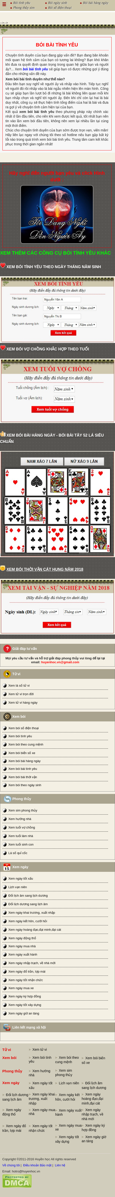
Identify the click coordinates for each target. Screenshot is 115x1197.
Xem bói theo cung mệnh (25, 744)
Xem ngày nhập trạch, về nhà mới (31, 963)
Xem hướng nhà (19, 819)
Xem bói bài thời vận (22, 777)
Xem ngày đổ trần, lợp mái (26, 971)
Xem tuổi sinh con (20, 844)
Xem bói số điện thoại (23, 728)
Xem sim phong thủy (22, 810)
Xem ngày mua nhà (22, 946)
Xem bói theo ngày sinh (24, 785)
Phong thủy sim (23, 7)
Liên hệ (60, 1165)
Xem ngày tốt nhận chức (25, 980)
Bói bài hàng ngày (95, 2)
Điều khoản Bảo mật (37, 1165)
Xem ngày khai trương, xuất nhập (31, 912)
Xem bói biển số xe (21, 753)
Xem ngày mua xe (21, 988)
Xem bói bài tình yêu (22, 769)
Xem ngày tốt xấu (20, 878)
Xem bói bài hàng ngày (24, 761)
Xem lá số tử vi (19, 685)
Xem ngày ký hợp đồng (24, 996)
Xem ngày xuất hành (22, 954)
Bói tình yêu (21, 2)
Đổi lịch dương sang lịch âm (28, 904)
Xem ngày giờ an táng (23, 1013)
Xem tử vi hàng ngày (22, 702)
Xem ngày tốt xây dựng (24, 1005)
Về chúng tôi (11, 1165)
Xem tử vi (39, 1049)
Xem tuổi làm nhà (20, 836)
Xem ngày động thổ (22, 938)
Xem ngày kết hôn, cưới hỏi (27, 921)
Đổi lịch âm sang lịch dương (28, 895)
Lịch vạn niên (17, 887)
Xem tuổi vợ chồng (21, 827)
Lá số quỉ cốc (17, 853)
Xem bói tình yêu (20, 736)
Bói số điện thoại (59, 7)
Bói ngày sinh (57, 2)
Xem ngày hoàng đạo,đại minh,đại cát (34, 929)
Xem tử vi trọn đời (20, 694)
